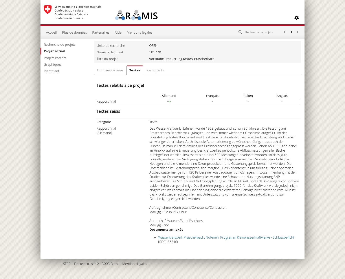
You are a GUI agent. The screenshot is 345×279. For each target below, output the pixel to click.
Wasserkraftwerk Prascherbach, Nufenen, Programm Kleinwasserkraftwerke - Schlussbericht (226, 237)
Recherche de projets (59, 44)
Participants (155, 70)
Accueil (51, 32)
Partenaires (100, 32)
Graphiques (52, 64)
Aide (118, 32)
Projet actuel (54, 51)
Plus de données (74, 32)
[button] (297, 18)
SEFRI (67, 263)
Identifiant (51, 71)
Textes (134, 70)
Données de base (110, 70)
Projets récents (55, 58)
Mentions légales (139, 32)
